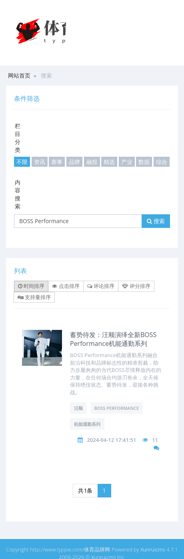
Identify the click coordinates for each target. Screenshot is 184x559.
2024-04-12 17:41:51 (111, 439)
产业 (126, 162)
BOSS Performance (116, 408)
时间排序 (31, 285)
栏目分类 (17, 138)
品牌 (74, 162)
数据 (144, 162)
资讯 (39, 162)
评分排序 (136, 285)
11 (155, 439)
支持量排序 (34, 297)
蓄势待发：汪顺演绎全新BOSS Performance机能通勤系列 (113, 339)
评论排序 (100, 285)
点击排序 (65, 285)
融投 (92, 162)
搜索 (156, 221)
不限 (22, 162)
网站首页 (19, 75)
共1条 (85, 490)
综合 (161, 162)
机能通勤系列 (87, 424)
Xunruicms (152, 549)
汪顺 (78, 408)
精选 (109, 162)
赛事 (56, 162)
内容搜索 (17, 194)
